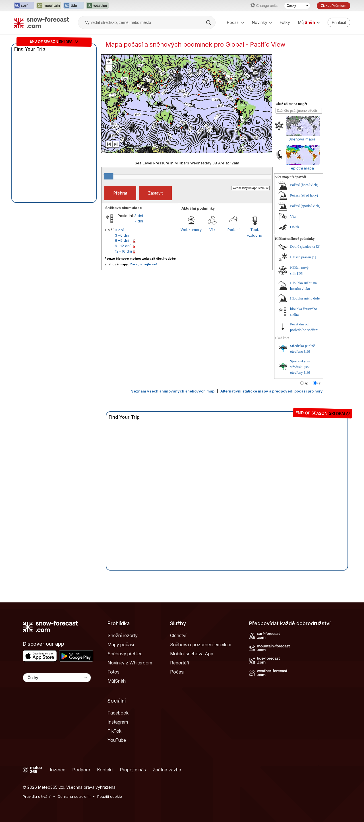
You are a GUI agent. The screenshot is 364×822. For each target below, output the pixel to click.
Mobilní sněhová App (191, 653)
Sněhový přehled (124, 653)
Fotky (285, 22)
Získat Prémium (333, 5)
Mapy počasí (120, 644)
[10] (307, 351)
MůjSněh (116, 681)
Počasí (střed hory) (304, 195)
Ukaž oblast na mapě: (291, 104)
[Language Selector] (57, 677)
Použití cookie (109, 796)
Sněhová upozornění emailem (200, 644)
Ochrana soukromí (73, 796)
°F (318, 384)
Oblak (294, 227)
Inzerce (57, 770)
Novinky (262, 22)
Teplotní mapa (301, 168)
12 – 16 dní (123, 251)
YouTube (116, 740)
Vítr (212, 229)
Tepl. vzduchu (254, 232)
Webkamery (191, 229)
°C (307, 384)
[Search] (209, 22)
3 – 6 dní (122, 235)
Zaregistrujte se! (143, 264)
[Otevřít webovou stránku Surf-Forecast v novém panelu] (24, 5)
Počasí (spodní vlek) (305, 206)
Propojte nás (133, 770)
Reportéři (179, 663)
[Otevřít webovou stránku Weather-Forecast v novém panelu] (97, 5)
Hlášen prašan (300, 257)
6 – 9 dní (122, 240)
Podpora (81, 770)
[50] (300, 273)
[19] (307, 372)
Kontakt (105, 770)
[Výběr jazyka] (297, 6)
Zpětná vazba (167, 770)
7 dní (138, 221)
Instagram (117, 722)
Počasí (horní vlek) (304, 185)
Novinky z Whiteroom (129, 663)
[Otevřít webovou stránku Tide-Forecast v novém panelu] (73, 5)
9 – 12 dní (123, 245)
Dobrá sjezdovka (302, 246)
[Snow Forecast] (41, 22)
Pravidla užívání (37, 796)
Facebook (118, 713)
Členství (178, 635)
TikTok (114, 731)
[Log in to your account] (339, 22)
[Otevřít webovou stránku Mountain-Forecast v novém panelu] (48, 5)
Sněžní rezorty (122, 635)
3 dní (138, 215)
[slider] (108, 176)
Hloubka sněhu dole (305, 298)
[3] (318, 246)
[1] (314, 257)
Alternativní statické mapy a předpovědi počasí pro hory (271, 391)
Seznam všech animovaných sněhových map (172, 391)
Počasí (235, 22)
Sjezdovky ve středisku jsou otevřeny (300, 367)
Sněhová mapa (302, 139)
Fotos (113, 672)
